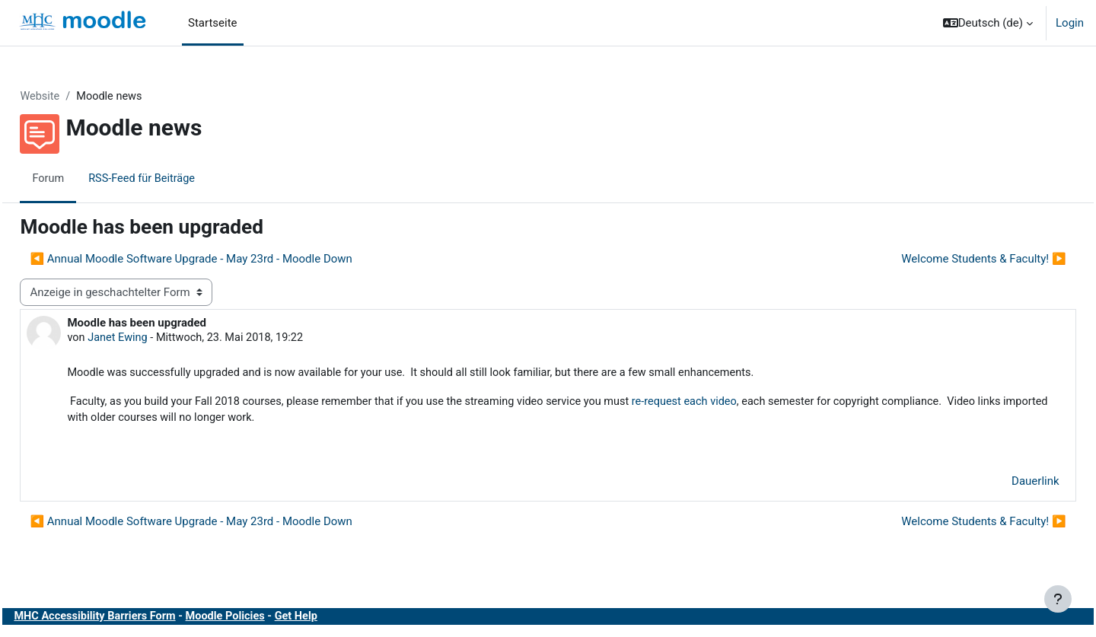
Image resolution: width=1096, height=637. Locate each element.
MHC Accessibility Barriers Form (131, 620)
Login (1070, 23)
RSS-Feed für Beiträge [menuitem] (178, 179)
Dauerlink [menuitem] (1002, 485)
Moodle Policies (266, 620)
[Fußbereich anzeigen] (1058, 599)
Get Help (339, 620)
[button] (988, 23)
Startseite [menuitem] (212, 23)
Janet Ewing (153, 339)
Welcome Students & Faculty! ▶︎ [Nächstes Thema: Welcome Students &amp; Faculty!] (950, 259)
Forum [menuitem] (82, 179)
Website (74, 97)
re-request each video (740, 403)
